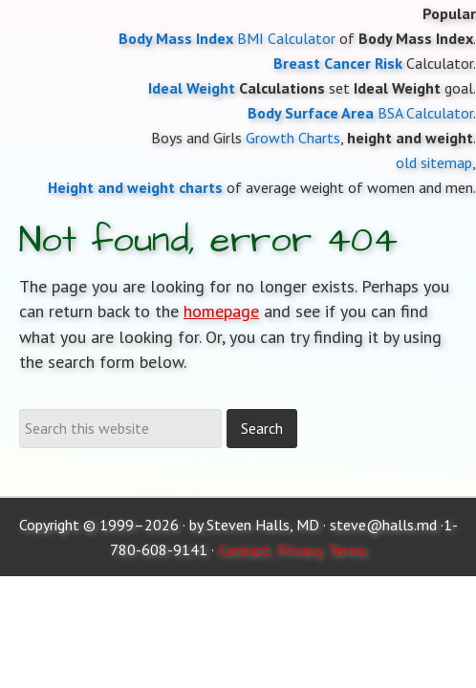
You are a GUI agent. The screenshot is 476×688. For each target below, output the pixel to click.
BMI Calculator (286, 38)
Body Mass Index (176, 38)
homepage (221, 311)
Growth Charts (293, 137)
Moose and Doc (238, 0)
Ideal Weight (191, 87)
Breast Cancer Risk (337, 63)
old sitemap (434, 162)
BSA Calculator (425, 112)
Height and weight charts (135, 187)
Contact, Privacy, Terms (292, 549)
